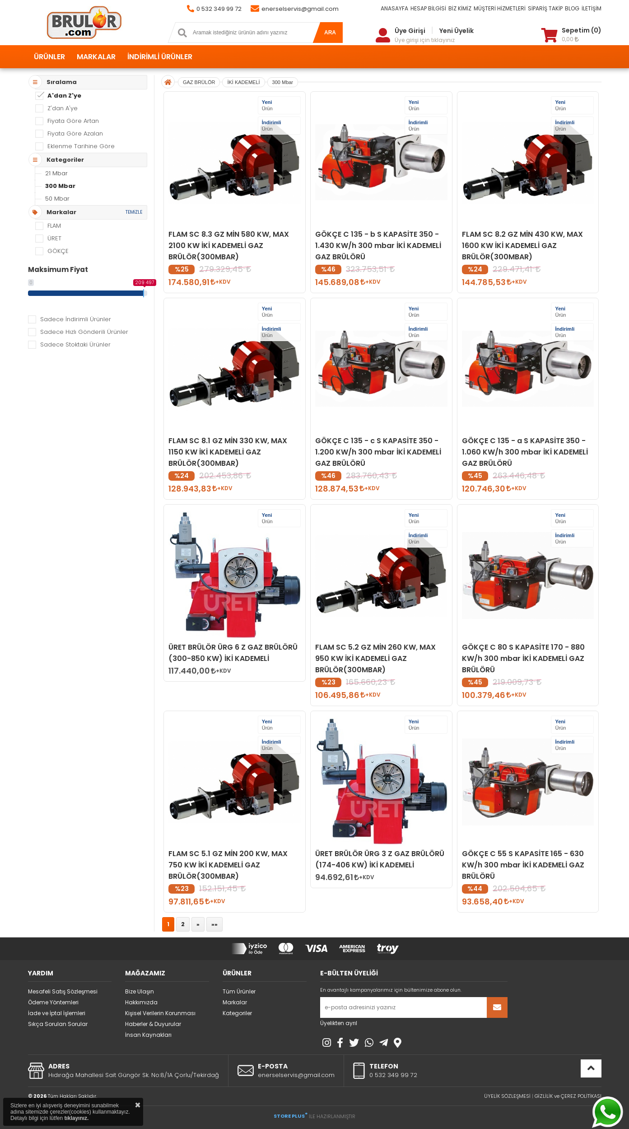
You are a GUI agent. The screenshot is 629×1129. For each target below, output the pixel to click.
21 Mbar (56, 173)
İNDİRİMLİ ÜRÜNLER (159, 57)
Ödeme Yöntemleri (53, 1002)
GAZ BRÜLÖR (199, 82)
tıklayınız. (76, 1118)
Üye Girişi (410, 30)
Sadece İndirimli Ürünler (75, 319)
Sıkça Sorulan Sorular (58, 1024)
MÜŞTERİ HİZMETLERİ (500, 8)
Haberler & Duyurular (153, 1024)
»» (214, 924)
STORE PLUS (291, 1116)
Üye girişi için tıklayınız (425, 40)
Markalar (235, 1002)
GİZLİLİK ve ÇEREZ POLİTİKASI (568, 1096)
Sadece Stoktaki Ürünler (75, 344)
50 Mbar (57, 198)
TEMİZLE (134, 212)
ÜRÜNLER (49, 57)
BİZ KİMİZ (459, 8)
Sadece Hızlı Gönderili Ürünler (84, 332)
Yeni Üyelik (456, 30)
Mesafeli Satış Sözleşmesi (63, 991)
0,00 (570, 39)
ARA (330, 32)
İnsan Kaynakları (148, 1035)
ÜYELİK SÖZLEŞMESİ (507, 1096)
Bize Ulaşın (139, 991)
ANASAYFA (394, 8)
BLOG (572, 8)
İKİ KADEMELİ (243, 82)
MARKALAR (96, 57)
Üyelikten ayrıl (338, 1023)
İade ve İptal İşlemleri (56, 1013)
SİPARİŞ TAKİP (545, 8)
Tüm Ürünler (239, 991)
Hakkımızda (141, 1002)
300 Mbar (60, 186)
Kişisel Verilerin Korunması (160, 1013)
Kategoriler (237, 1013)
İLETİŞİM (591, 8)
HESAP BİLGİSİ (428, 8)
